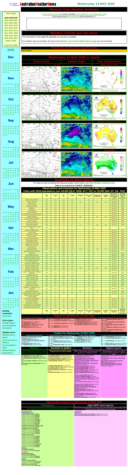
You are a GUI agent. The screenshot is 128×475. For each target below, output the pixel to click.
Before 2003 (11, 41)
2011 (6, 33)
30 (6, 72)
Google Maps (8, 323)
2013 (11, 31)
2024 (15, 20)
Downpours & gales (101, 14)
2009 (15, 33)
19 (13, 68)
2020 (6, 25)
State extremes (47, 15)
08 (3, 66)
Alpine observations (99, 15)
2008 (6, 36)
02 (6, 65)
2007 (11, 36)
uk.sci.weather (8, 345)
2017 (6, 28)
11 (10, 66)
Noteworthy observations (60, 15)
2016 (11, 28)
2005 (6, 38)
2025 (11, 20)
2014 (6, 31)
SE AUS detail (114, 90)
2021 (15, 23)
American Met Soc (9, 340)
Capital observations (73, 15)
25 (10, 70)
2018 (15, 25)
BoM (4, 337)
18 (10, 68)
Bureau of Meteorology (73, 16)
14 (18, 66)
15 (3, 68)
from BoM (6, 316)
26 (13, 70)
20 (15, 68)
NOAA (5, 343)
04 (10, 65)
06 (15, 65)
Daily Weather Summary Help (102, 183)
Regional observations (86, 15)
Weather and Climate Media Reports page (79, 41)
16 (6, 68)
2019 (11, 25)
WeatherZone (8, 335)
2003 (15, 38)
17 (8, 68)
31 (8, 72)
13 (15, 66)
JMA (94, 16)
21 (18, 68)
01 (3, 65)
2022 (11, 23)
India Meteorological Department (8, 350)
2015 (15, 28)
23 (6, 70)
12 (13, 66)
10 (8, 66)
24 (8, 70)
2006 (15, 36)
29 (3, 72)
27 (15, 70)
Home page (11, 13)
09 (6, 66)
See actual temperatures (109, 119)
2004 (11, 38)
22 (3, 70)
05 (13, 65)
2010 (11, 33)
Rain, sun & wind (90, 14)
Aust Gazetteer (8, 325)
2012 (15, 31)
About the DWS (11, 45)
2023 (6, 23)
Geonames (7, 328)
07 (18, 65)
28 (18, 70)
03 (8, 65)
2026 (6, 20)
